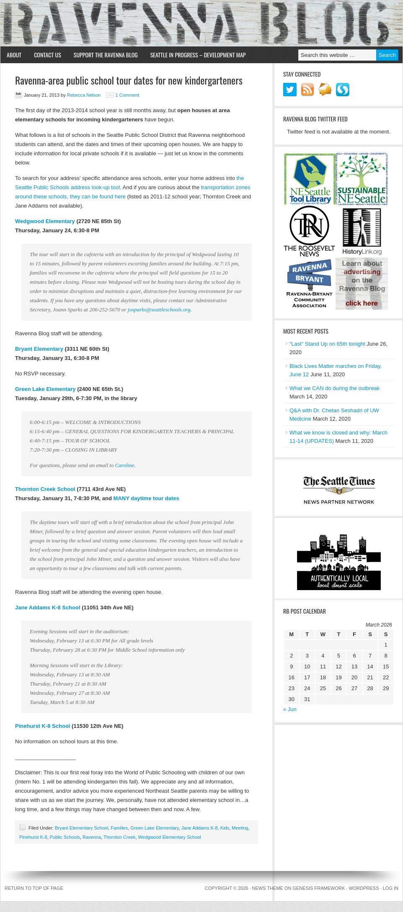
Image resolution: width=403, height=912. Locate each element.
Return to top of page (34, 888)
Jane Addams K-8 (199, 827)
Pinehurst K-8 (33, 837)
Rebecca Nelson (84, 95)
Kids (224, 827)
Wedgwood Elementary (45, 221)
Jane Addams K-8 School (47, 607)
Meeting (240, 827)
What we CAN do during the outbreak (334, 388)
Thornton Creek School (45, 489)
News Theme (267, 888)
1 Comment (128, 95)
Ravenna (92, 837)
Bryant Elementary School (81, 827)
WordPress (364, 888)
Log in (390, 888)
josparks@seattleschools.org (159, 309)
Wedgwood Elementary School (169, 837)
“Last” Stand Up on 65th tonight (327, 344)
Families (119, 827)
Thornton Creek (119, 837)
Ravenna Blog (201, 23)
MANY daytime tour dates (146, 498)
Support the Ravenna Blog (106, 54)
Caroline (124, 465)
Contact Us (47, 54)
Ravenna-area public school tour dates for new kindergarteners (129, 79)
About (14, 54)
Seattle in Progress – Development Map (198, 54)
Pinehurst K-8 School (42, 726)
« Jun (290, 709)
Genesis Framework (319, 888)
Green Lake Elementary (45, 389)
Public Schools (65, 837)
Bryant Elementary (39, 349)
